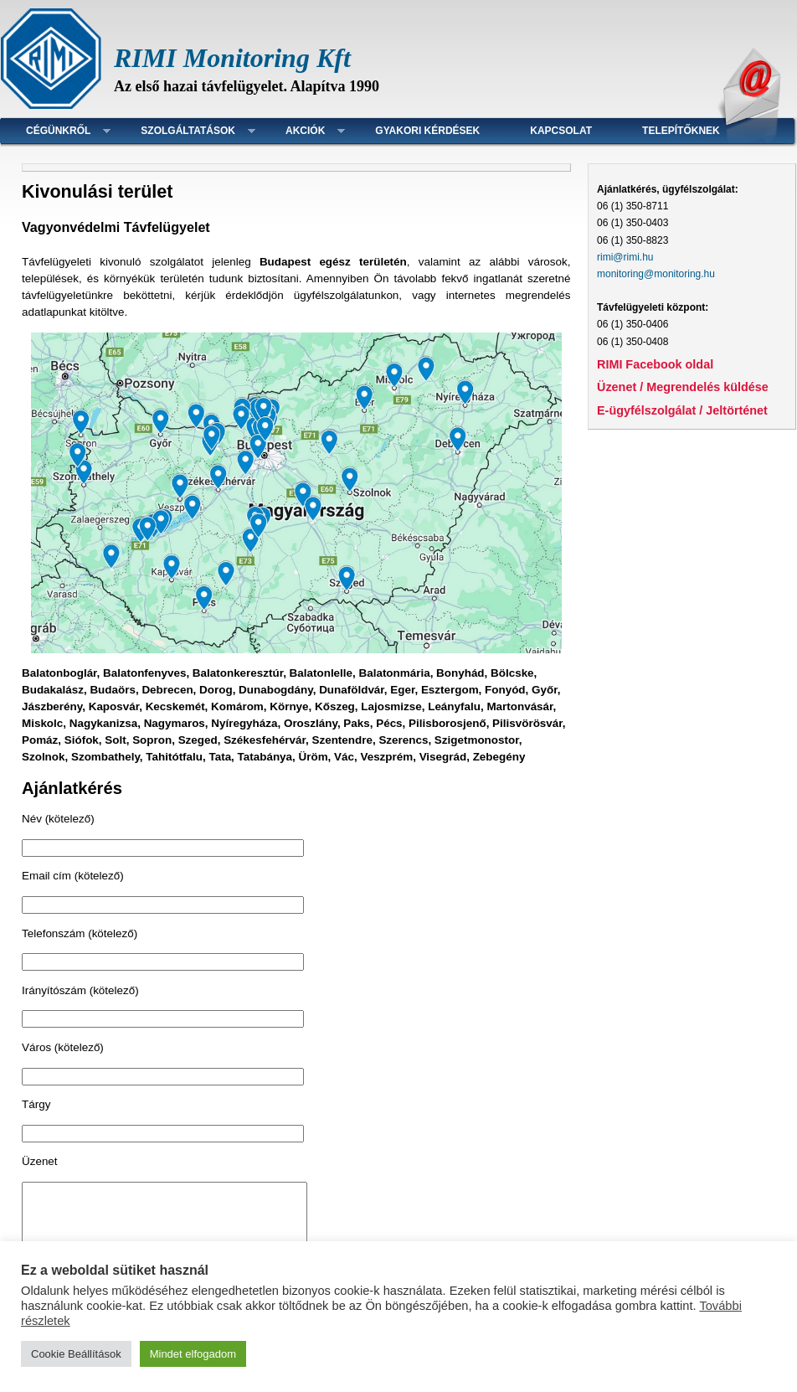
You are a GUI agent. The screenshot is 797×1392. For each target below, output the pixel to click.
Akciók (305, 131)
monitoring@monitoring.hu (656, 274)
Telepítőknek (681, 131)
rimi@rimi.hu (625, 257)
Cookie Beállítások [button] (76, 1354)
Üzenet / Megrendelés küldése (683, 387)
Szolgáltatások (188, 131)
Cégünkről (58, 131)
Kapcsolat (561, 131)
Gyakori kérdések (427, 131)
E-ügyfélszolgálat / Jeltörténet (682, 410)
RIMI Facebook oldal (655, 364)
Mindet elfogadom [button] (193, 1354)
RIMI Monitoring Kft (232, 58)
